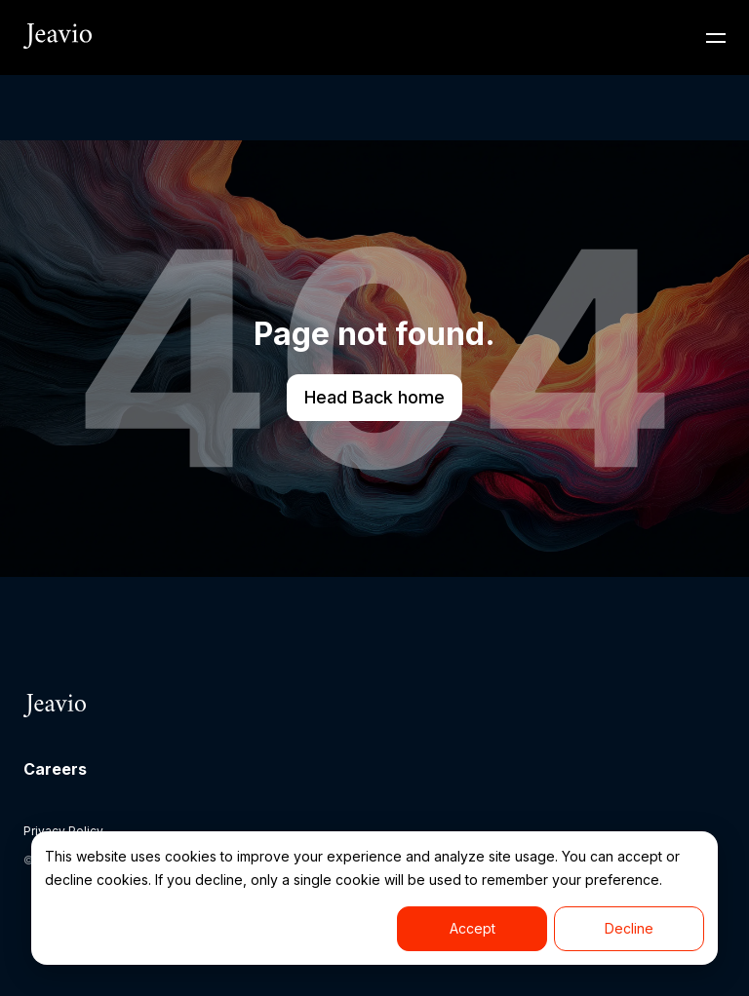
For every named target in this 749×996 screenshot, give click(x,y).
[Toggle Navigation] (716, 38)
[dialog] (374, 898)
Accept (472, 928)
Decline (629, 928)
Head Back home (374, 397)
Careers (55, 769)
